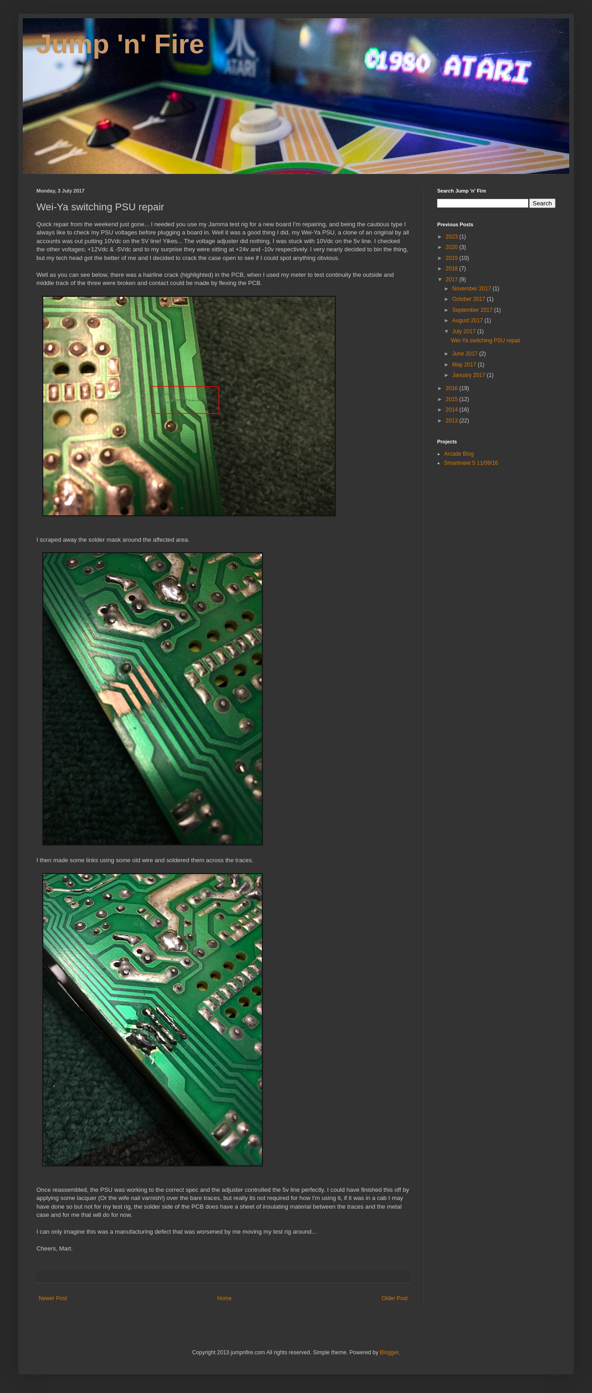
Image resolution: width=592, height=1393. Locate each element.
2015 (452, 399)
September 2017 (473, 310)
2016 (452, 388)
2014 (452, 410)
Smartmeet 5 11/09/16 (471, 463)
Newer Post (53, 1298)
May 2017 (465, 364)
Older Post (395, 1298)
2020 (452, 247)
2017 (452, 279)
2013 (452, 420)
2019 (452, 258)
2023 (452, 237)
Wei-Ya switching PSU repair (486, 340)
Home (224, 1298)
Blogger (389, 1352)
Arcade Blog (459, 454)
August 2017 (468, 320)
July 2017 (464, 331)
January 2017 (469, 375)
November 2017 (472, 288)
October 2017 (469, 299)
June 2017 (465, 354)
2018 (452, 268)
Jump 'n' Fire (120, 44)
